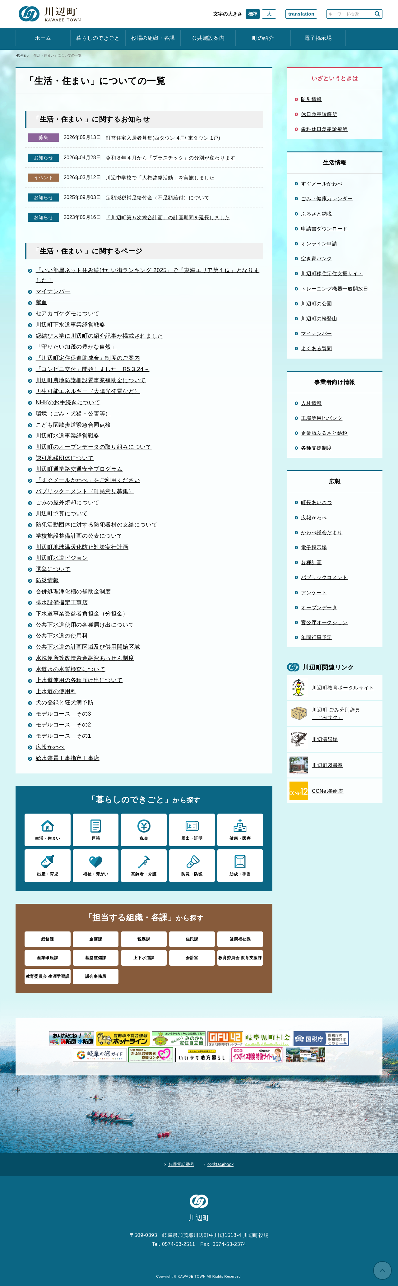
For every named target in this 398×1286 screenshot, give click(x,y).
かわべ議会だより (321, 532)
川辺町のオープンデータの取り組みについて (94, 448)
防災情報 (47, 581)
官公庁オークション (324, 622)
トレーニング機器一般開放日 (334, 288)
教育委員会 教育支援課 (240, 956)
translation (301, 13)
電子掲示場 (318, 38)
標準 (252, 13)
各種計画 (311, 562)
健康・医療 (240, 828)
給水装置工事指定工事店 (68, 757)
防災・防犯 (192, 864)
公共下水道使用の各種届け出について (85, 625)
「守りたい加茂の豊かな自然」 (76, 349)
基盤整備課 (95, 956)
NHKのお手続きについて (68, 404)
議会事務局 (95, 975)
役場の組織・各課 (153, 38)
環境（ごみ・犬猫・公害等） (73, 415)
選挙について (53, 569)
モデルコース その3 (63, 713)
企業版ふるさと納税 (324, 433)
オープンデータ (319, 607)
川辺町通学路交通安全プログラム (79, 470)
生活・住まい (47, 828)
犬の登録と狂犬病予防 (65, 702)
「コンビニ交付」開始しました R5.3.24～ (93, 371)
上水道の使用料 (56, 691)
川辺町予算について (62, 514)
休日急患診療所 (319, 114)
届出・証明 (192, 828)
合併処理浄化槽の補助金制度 (73, 591)
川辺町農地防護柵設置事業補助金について (91, 382)
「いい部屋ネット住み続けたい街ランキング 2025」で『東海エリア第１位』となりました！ (148, 277)
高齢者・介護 (144, 864)
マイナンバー (53, 293)
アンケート (314, 592)
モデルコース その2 (63, 724)
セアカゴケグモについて (68, 316)
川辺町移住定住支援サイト (332, 273)
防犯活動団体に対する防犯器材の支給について (97, 525)
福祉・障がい (95, 864)
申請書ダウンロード (324, 228)
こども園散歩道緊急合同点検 (73, 426)
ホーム (43, 38)
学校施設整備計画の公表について (79, 536)
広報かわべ (50, 746)
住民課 (192, 937)
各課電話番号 (181, 1162)
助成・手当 (240, 864)
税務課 (143, 937)
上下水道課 (144, 956)
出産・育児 (47, 864)
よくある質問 (316, 348)
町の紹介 (263, 38)
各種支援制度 (316, 448)
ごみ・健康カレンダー (327, 198)
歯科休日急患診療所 (324, 129)
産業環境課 (47, 956)
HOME (21, 55)
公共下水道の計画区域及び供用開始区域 (88, 647)
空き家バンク (316, 258)
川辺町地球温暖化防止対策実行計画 (82, 547)
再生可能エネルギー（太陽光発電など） (88, 393)
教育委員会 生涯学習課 (48, 975)
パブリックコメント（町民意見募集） (85, 492)
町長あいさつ (316, 502)
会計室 (192, 956)
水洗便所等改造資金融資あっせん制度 (85, 658)
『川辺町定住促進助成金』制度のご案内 (88, 360)
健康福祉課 (240, 937)
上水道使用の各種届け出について (79, 680)
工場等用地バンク (321, 418)
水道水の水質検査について (70, 669)
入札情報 (311, 403)
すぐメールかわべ (321, 183)
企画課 (95, 937)
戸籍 (95, 828)
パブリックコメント (324, 577)
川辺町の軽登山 (319, 318)
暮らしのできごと (98, 38)
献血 (41, 304)
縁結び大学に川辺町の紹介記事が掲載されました (99, 338)
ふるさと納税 (316, 213)
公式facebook (221, 1162)
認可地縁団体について (65, 459)
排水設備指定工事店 (62, 603)
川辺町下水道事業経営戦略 (70, 326)
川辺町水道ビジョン (62, 558)
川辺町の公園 (316, 303)
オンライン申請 (319, 243)
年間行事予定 (316, 637)
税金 (144, 828)
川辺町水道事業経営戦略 (68, 437)
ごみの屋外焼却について (68, 503)
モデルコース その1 (63, 735)
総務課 (47, 937)
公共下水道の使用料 (62, 636)
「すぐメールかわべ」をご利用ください (88, 481)
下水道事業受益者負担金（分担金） (82, 614)
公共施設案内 (208, 38)
